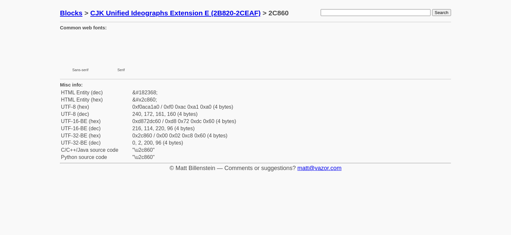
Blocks (71, 13)
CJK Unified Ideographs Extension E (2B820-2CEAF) (175, 13)
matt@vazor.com (320, 168)
